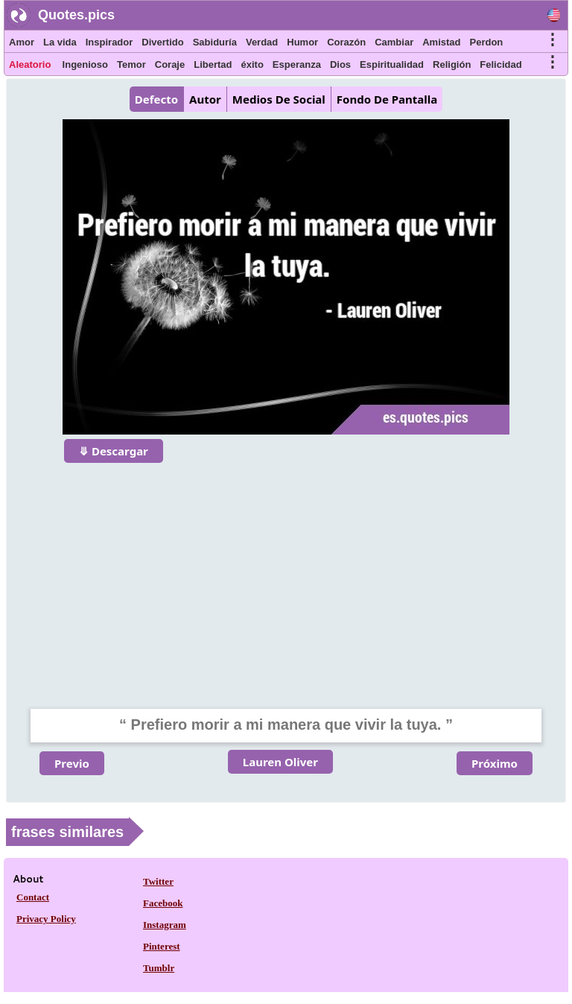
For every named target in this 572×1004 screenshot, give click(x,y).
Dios (340, 64)
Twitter (158, 881)
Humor (302, 42)
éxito (252, 64)
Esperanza (297, 64)
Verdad (262, 42)
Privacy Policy (46, 918)
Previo (71, 763)
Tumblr (158, 967)
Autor (205, 99)
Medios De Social (278, 99)
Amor (21, 42)
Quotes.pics (76, 14)
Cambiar (394, 42)
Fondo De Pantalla (387, 99)
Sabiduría (215, 42)
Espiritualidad (392, 64)
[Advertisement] (286, 576)
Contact (32, 897)
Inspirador (109, 42)
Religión (452, 64)
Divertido (162, 42)
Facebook (162, 903)
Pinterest (161, 946)
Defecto (156, 99)
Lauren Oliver (280, 761)
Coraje (170, 64)
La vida (60, 42)
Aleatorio (30, 64)
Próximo (494, 763)
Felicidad (500, 64)
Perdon (486, 42)
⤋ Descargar (113, 450)
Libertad (213, 64)
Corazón (346, 42)
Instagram (164, 924)
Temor (131, 64)
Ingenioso (85, 64)
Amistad (441, 42)
